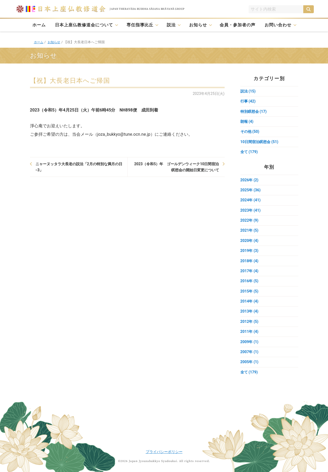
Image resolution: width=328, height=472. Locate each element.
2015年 (249, 299)
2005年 (249, 373)
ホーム (39, 25)
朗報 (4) (247, 123)
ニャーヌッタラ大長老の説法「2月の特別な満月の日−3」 (79, 167)
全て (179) (249, 154)
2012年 (249, 330)
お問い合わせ (278, 25)
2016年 (249, 288)
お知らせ (198, 25)
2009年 (249, 351)
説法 (171, 25)
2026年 (249, 183)
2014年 (249, 309)
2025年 (251, 193)
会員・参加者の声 (237, 25)
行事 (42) (248, 102)
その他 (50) (250, 133)
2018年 (249, 267)
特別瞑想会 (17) (254, 112)
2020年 (249, 246)
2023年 (251, 214)
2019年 (249, 257)
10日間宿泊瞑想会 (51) (260, 144)
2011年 (249, 341)
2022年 (249, 225)
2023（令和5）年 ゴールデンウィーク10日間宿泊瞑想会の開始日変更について (176, 167)
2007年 (249, 362)
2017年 (249, 278)
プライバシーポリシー (164, 452)
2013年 (249, 320)
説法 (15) (248, 91)
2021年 (249, 235)
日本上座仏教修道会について (84, 25)
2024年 (251, 204)
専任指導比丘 (140, 25)
